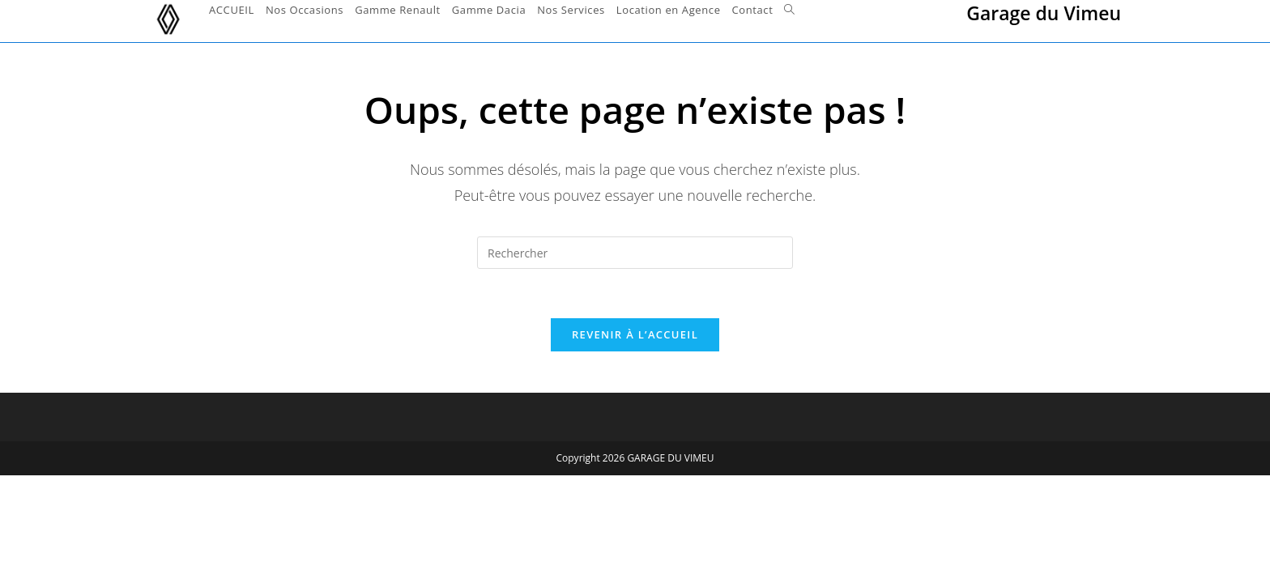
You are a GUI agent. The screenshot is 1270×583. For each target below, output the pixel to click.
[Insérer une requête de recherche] (635, 252)
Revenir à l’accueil (635, 334)
